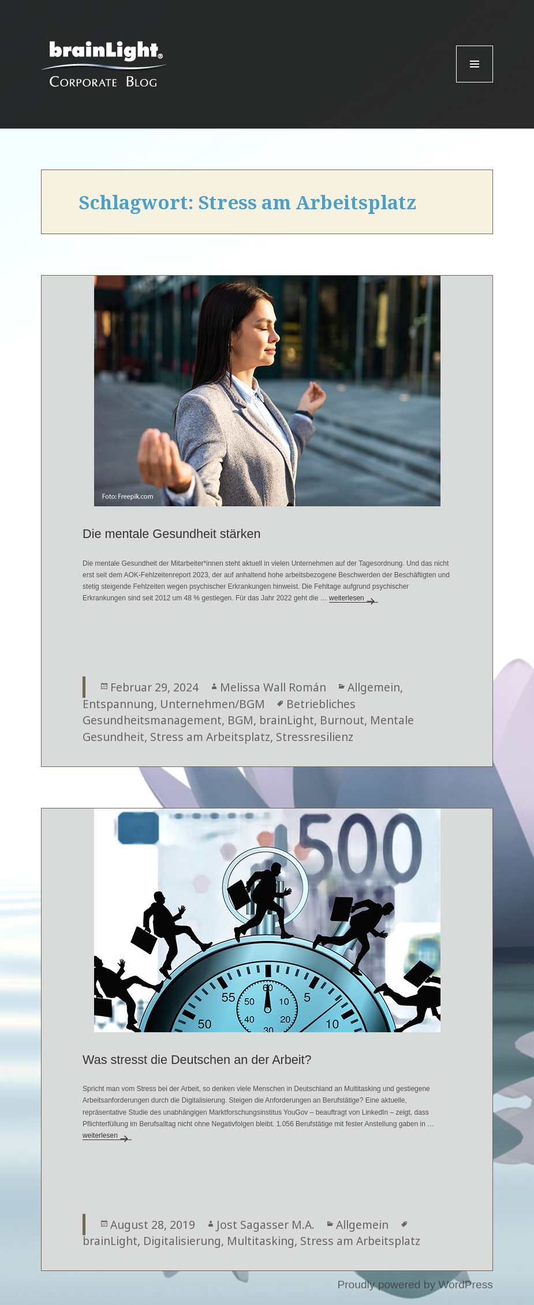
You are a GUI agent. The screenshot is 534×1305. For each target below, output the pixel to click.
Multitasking (260, 1240)
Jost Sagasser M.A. (265, 1224)
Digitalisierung (182, 1240)
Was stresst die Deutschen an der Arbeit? (197, 1059)
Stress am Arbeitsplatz (210, 736)
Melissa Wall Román (273, 687)
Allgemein (374, 687)
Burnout (342, 720)
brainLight (286, 720)
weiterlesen (353, 598)
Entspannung (118, 704)
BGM (240, 720)
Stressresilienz (314, 736)
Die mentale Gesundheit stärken (171, 533)
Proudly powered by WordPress (414, 1284)
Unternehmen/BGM (212, 704)
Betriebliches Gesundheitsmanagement (219, 712)
